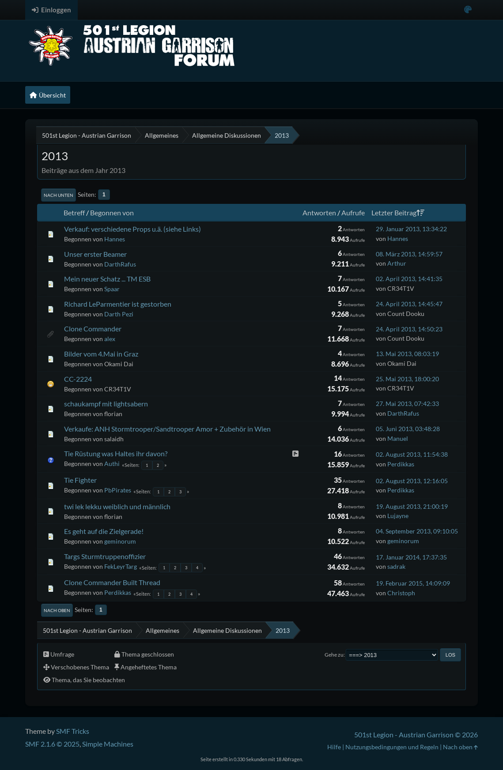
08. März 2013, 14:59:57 (409, 254)
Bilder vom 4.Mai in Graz (101, 353)
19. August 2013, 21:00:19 (412, 506)
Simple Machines (107, 744)
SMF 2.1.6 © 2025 (52, 744)
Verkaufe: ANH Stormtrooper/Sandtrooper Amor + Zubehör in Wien (167, 428)
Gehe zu (334, 654)
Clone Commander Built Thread (112, 582)
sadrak (396, 566)
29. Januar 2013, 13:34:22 (411, 229)
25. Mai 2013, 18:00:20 (407, 379)
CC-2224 (78, 379)
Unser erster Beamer (95, 254)
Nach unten (58, 195)
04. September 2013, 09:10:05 (417, 531)
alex (109, 338)
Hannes (114, 239)
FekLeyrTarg (120, 566)
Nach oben (57, 610)
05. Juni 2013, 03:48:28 (408, 428)
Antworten (319, 212)
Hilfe (334, 747)
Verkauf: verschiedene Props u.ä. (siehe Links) (132, 229)
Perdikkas (400, 464)
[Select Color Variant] (468, 10)
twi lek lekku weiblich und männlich (117, 506)
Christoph (401, 593)
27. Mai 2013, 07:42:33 (407, 403)
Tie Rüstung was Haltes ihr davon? (115, 453)
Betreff (74, 212)
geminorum (120, 541)
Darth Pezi (118, 314)
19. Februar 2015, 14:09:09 (413, 583)
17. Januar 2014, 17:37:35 (411, 557)
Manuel (397, 438)
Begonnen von (112, 212)
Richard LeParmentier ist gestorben (117, 304)
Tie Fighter (80, 480)
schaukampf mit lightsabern (106, 403)
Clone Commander (92, 328)
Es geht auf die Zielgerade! (104, 531)
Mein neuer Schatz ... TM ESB (107, 278)
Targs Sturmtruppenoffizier (105, 556)
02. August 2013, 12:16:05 (412, 481)
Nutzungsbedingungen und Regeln (392, 747)
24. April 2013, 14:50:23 (409, 329)
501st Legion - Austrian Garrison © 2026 (416, 734)
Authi (112, 463)
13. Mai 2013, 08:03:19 (407, 353)
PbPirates (117, 490)
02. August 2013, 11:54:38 (412, 454)
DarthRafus (120, 264)
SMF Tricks (72, 731)
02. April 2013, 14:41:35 (409, 278)
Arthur (396, 263)
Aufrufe (353, 212)
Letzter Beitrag (397, 212)
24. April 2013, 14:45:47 (409, 304)
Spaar (112, 289)
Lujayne (397, 515)
